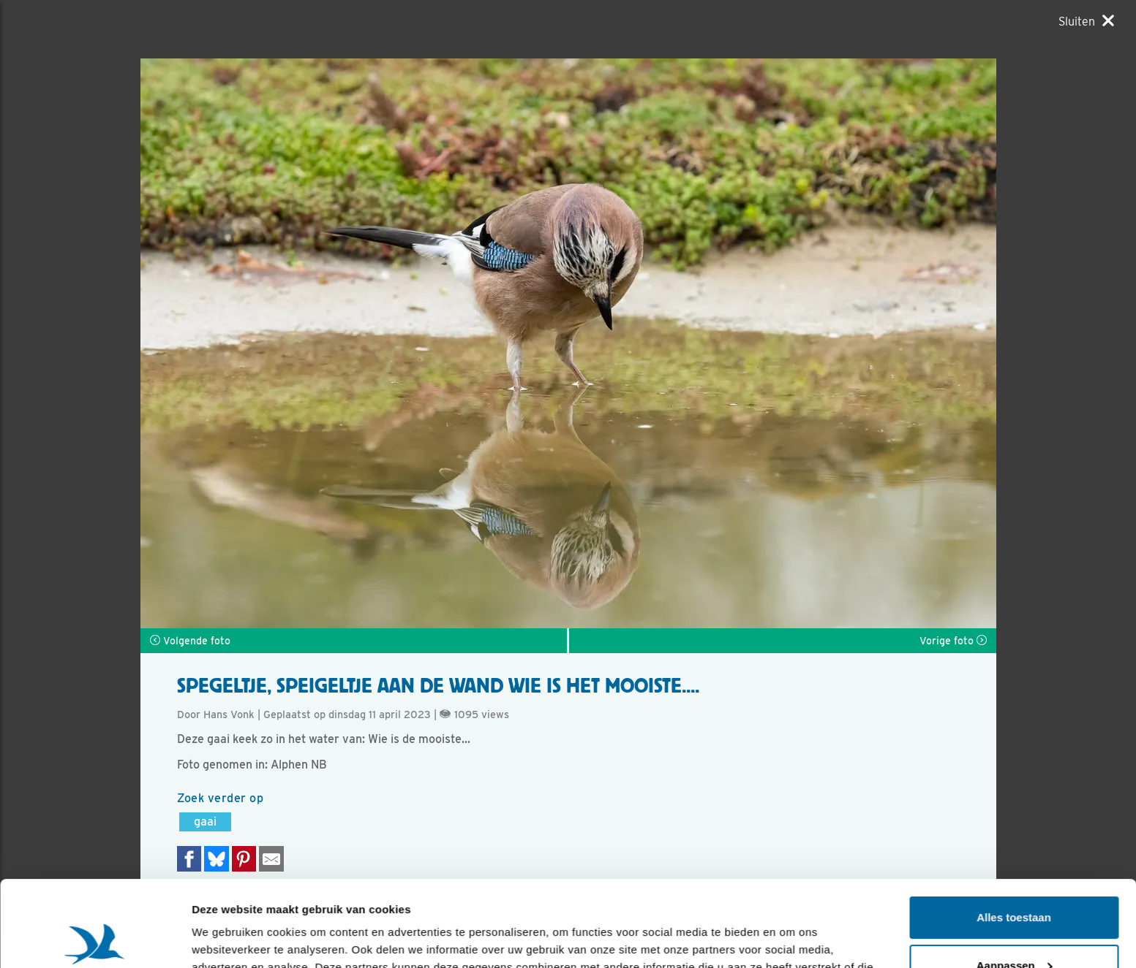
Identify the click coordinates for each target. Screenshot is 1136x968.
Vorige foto (953, 641)
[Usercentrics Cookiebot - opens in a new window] (95, 939)
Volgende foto (190, 641)
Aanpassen (1015, 879)
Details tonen (226, 939)
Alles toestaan (1014, 832)
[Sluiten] (1086, 21)
